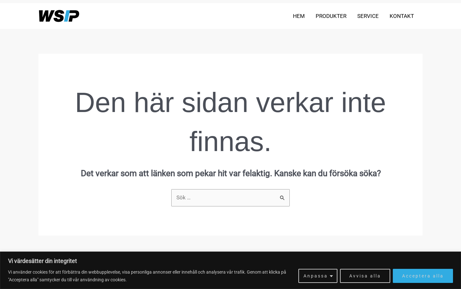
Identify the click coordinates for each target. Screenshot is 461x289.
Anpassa (315, 275)
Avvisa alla (365, 275)
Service (368, 16)
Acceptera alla (423, 275)
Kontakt (402, 16)
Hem (299, 16)
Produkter (331, 16)
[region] (230, 270)
